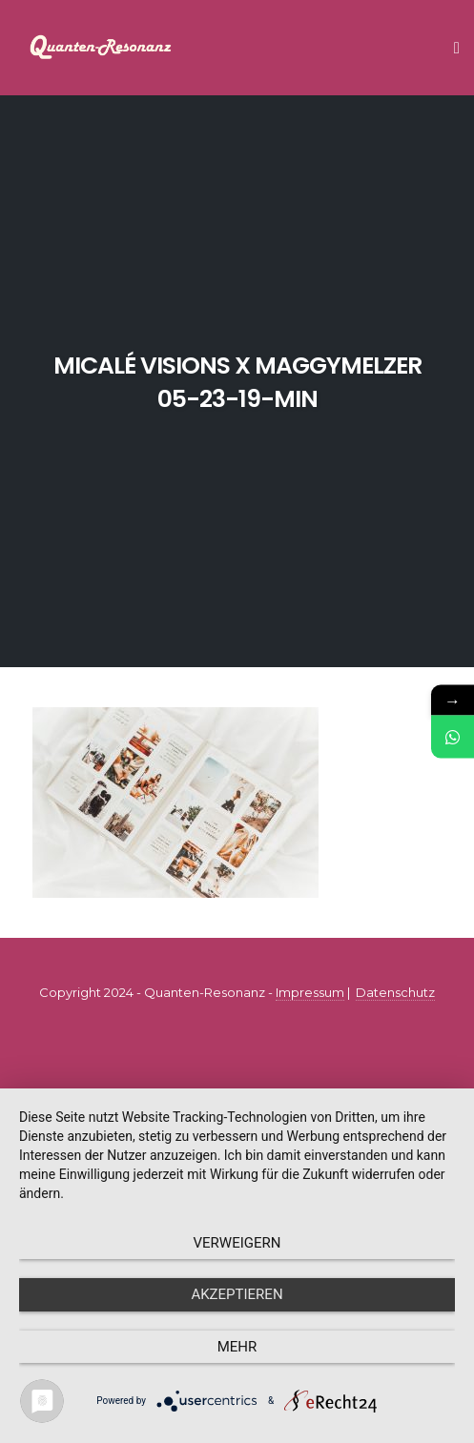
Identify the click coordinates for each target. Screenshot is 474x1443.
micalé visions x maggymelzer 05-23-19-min (237, 382)
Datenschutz (395, 992)
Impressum (310, 992)
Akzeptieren (236, 1294)
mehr (237, 1346)
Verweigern (237, 1242)
